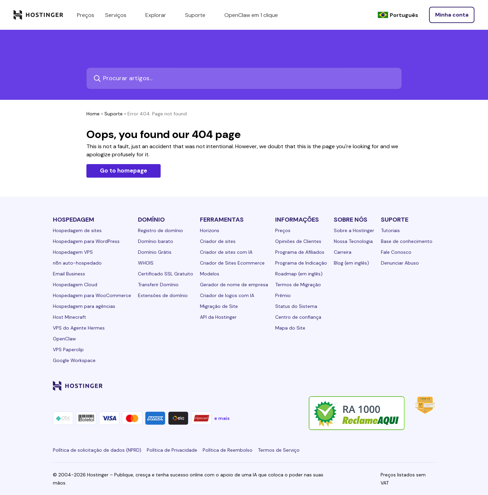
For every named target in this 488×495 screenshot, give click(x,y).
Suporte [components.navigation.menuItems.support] (199, 14)
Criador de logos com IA (227, 295)
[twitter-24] (390, 385)
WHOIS (146, 263)
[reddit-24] (417, 385)
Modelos (209, 274)
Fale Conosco (396, 252)
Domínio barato (155, 241)
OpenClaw (64, 339)
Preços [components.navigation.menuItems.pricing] (85, 15)
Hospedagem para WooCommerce (92, 295)
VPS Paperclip (68, 349)
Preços (282, 230)
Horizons (209, 230)
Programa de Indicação (301, 263)
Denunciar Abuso (400, 263)
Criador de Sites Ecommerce (232, 263)
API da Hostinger (218, 317)
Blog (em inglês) (351, 263)
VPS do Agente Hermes (79, 328)
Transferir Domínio (158, 285)
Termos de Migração (298, 285)
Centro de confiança (298, 317)
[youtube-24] (404, 385)
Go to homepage (123, 170)
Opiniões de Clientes (298, 241)
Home (93, 114)
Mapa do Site (290, 328)
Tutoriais (390, 230)
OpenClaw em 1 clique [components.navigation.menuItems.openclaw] (251, 15)
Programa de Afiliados (299, 252)
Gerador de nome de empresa (234, 285)
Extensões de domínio (163, 295)
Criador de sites (218, 241)
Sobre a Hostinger (354, 230)
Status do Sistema (296, 306)
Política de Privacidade (172, 450)
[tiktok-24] (431, 385)
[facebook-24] (363, 385)
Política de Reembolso (227, 450)
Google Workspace (74, 360)
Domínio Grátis (154, 252)
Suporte (113, 114)
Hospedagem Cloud (75, 285)
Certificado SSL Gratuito (165, 274)
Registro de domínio (160, 230)
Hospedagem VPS (73, 252)
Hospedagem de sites (77, 230)
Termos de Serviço (279, 450)
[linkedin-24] (350, 385)
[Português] (398, 15)
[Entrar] (451, 15)
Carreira (342, 252)
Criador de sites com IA (226, 252)
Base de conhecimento (406, 241)
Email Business (69, 274)
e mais (222, 418)
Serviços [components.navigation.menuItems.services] (120, 14)
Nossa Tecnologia (353, 241)
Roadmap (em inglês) (299, 274)
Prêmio (283, 295)
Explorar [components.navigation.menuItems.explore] (159, 14)
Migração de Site (219, 306)
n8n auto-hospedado (77, 263)
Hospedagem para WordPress (86, 241)
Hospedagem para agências (84, 306)
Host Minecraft (69, 317)
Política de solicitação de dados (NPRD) (97, 450)
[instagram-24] (377, 385)
